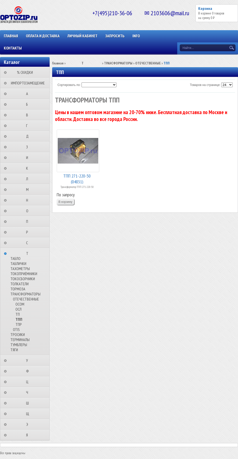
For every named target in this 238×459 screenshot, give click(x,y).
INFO (136, 35)
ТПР (18, 324)
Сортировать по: (69, 85)
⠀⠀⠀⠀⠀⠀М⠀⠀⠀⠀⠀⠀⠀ (29, 189)
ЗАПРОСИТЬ (115, 35)
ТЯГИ (14, 349)
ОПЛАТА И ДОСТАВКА (42, 35)
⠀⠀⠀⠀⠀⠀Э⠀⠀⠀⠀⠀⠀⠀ (28, 424)
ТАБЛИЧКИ (18, 263)
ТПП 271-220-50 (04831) (77, 178)
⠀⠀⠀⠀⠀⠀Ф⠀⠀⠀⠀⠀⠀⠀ (29, 371)
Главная (11, 35)
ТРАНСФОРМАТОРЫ (25, 293)
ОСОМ (19, 304)
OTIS (16, 329)
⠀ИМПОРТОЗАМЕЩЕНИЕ (26, 82)
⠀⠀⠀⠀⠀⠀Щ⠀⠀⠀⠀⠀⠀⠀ (29, 413)
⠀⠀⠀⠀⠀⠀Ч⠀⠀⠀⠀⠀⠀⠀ (28, 392)
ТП (17, 314)
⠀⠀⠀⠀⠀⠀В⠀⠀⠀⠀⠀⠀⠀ (28, 114)
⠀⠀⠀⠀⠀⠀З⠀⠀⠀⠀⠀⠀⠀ (28, 146)
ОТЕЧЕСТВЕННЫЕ (26, 299)
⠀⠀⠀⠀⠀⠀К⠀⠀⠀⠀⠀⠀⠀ (28, 168)
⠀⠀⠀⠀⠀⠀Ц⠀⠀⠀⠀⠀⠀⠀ (29, 381)
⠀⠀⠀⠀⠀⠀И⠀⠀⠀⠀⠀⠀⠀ (28, 157)
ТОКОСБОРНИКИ (22, 278)
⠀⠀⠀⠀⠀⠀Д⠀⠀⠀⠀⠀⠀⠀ (29, 136)
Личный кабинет (82, 35)
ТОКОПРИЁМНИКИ (23, 273)
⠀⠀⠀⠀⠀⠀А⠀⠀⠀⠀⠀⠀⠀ (28, 93)
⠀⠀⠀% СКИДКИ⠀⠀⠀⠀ (26, 72)
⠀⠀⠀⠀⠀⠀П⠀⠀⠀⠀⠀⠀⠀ (28, 221)
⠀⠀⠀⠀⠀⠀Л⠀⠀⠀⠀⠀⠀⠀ (28, 178)
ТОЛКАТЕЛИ (19, 283)
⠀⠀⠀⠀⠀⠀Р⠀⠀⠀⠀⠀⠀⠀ (28, 232)
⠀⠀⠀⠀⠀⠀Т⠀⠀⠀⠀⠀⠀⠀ (29, 253)
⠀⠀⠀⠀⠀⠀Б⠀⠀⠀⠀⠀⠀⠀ (28, 104)
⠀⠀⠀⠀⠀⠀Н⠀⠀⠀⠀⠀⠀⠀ (28, 200)
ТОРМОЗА (17, 288)
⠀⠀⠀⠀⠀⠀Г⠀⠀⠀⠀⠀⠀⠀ (28, 125)
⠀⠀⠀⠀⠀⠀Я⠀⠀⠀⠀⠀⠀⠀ (28, 434)
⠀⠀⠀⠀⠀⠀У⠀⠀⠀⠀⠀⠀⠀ (28, 360)
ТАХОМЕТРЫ (20, 268)
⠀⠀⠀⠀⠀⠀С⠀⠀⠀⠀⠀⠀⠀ (28, 242)
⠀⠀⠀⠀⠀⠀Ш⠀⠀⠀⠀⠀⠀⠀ (29, 402)
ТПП (18, 319)
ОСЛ (18, 309)
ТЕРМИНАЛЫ (20, 339)
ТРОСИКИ (17, 334)
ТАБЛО (15, 258)
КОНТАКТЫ (13, 47)
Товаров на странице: (205, 85)
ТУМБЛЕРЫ (18, 344)
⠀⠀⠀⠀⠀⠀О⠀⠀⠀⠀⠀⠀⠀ (29, 210)
